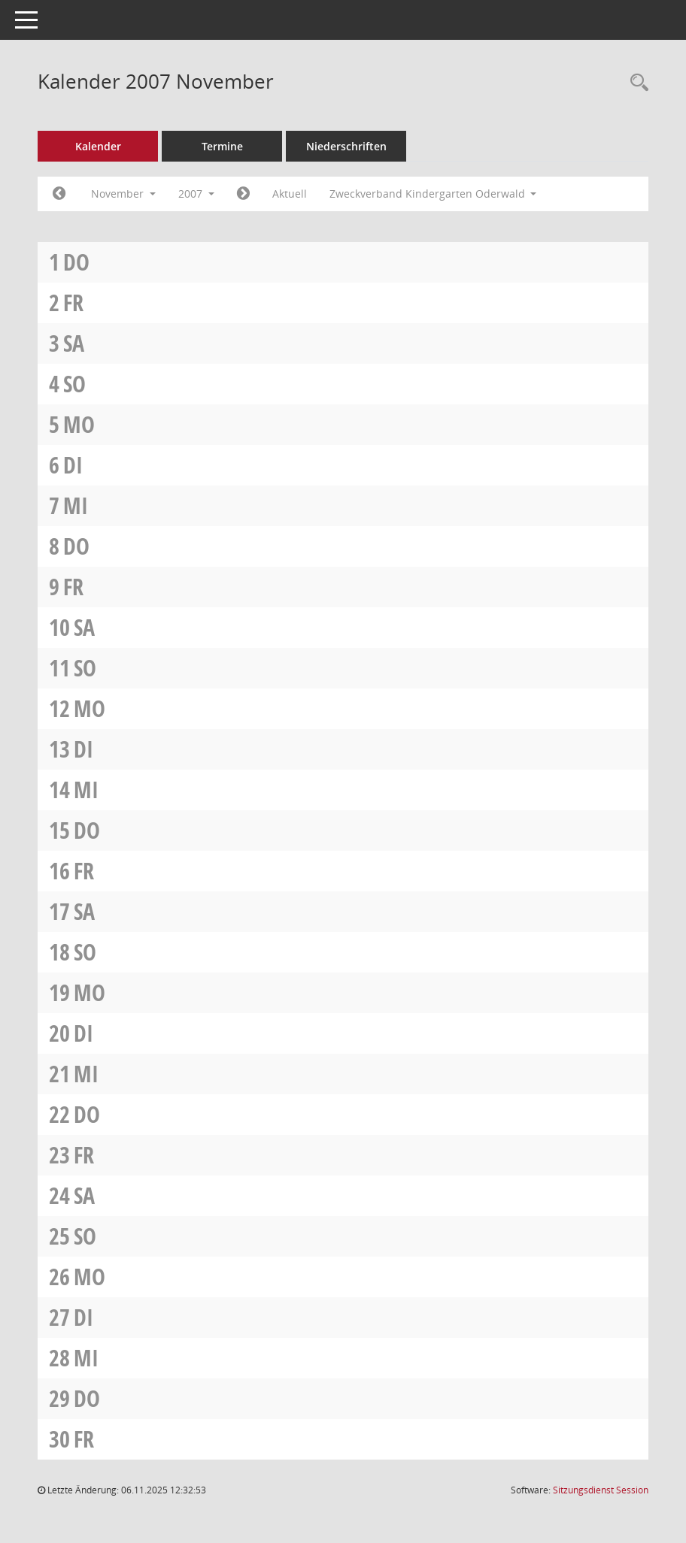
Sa (73, 343)
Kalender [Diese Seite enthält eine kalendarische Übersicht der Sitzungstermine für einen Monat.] (98, 146)
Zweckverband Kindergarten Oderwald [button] (433, 193)
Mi (75, 505)
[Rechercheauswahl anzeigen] (635, 83)
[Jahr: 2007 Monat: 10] (59, 193)
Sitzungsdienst (600, 1490)
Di (73, 464)
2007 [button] (196, 193)
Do (76, 262)
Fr (73, 302)
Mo (79, 424)
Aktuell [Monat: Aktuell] (289, 193)
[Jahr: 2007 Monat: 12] (243, 193)
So (74, 383)
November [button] (123, 193)
